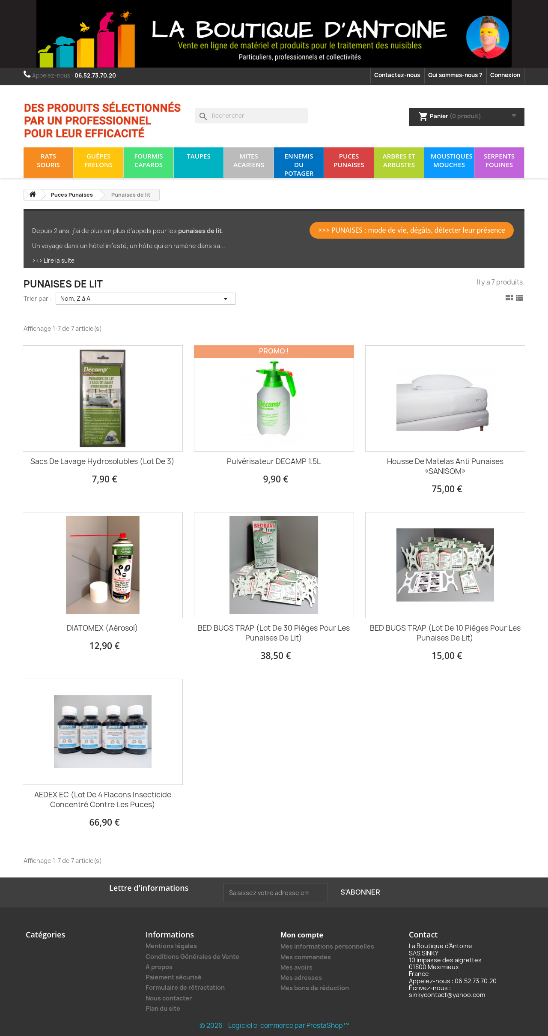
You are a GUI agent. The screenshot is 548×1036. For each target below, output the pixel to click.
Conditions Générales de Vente (192, 956)
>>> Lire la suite (53, 260)
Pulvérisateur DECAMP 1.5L (274, 461)
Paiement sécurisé (174, 977)
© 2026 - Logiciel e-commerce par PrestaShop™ (274, 1025)
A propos (159, 967)
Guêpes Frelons (98, 160)
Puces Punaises (349, 160)
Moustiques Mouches (452, 160)
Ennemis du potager (298, 164)
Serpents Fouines (499, 160)
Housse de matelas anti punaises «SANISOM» (445, 466)
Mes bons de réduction (314, 988)
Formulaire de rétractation (185, 987)
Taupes (198, 156)
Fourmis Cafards (148, 160)
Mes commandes (305, 957)
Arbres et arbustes (399, 160)
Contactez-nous (397, 75)
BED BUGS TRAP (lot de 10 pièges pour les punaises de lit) (445, 633)
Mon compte (301, 935)
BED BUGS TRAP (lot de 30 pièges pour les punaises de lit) (274, 633)
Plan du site (163, 1008)
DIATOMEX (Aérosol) (102, 628)
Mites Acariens (248, 160)
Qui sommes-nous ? (455, 75)
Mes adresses (301, 977)
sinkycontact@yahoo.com (447, 995)
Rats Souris (48, 160)
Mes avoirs (296, 967)
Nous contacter (169, 998)
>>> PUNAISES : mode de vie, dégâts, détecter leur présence (411, 230)
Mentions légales (171, 946)
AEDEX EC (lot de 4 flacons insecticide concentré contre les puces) (102, 799)
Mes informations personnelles (327, 946)
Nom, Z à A (145, 298)
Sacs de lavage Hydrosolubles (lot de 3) (102, 461)
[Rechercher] (251, 115)
